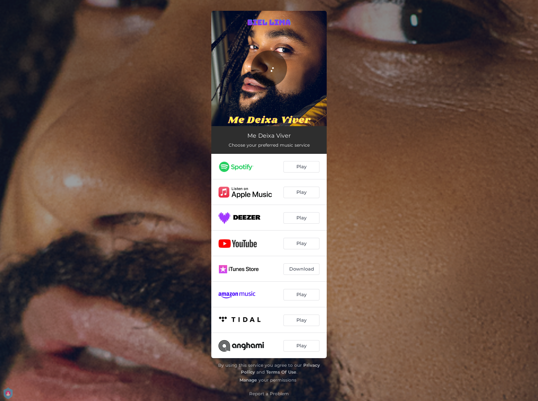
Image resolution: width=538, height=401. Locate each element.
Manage (248, 380)
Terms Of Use (281, 372)
